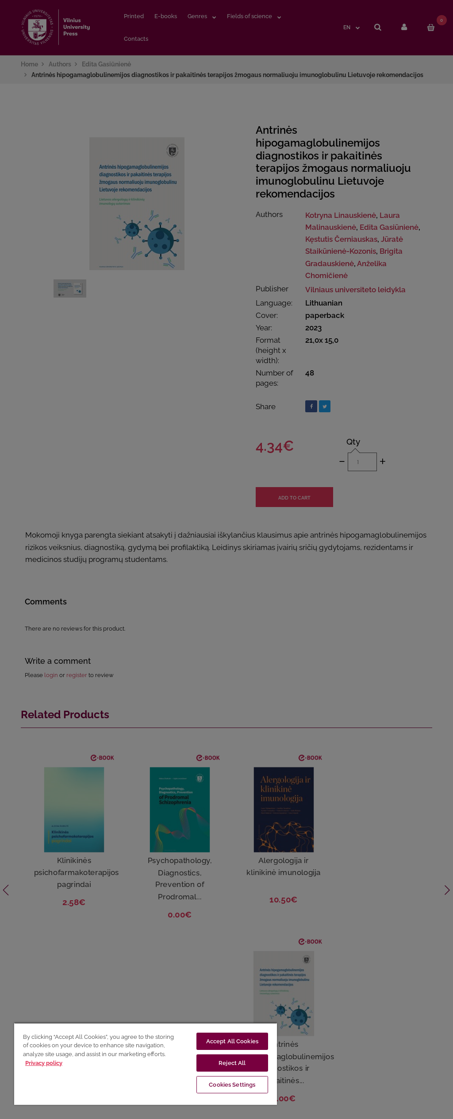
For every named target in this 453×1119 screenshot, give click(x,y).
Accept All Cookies (232, 1041)
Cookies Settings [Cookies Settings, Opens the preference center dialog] (232, 1084)
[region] (145, 1063)
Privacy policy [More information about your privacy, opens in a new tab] (43, 1063)
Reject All (232, 1063)
